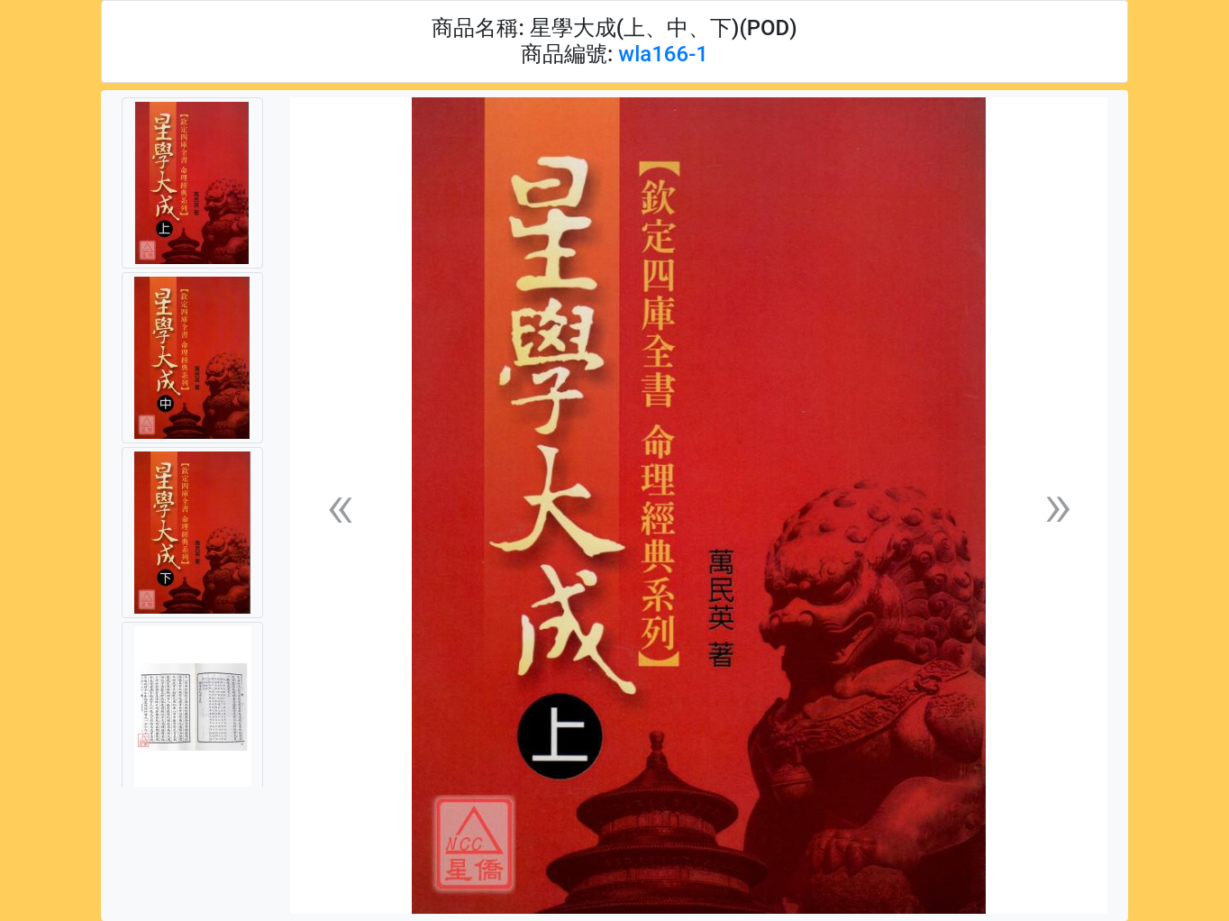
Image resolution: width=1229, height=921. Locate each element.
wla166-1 (663, 54)
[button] (340, 506)
